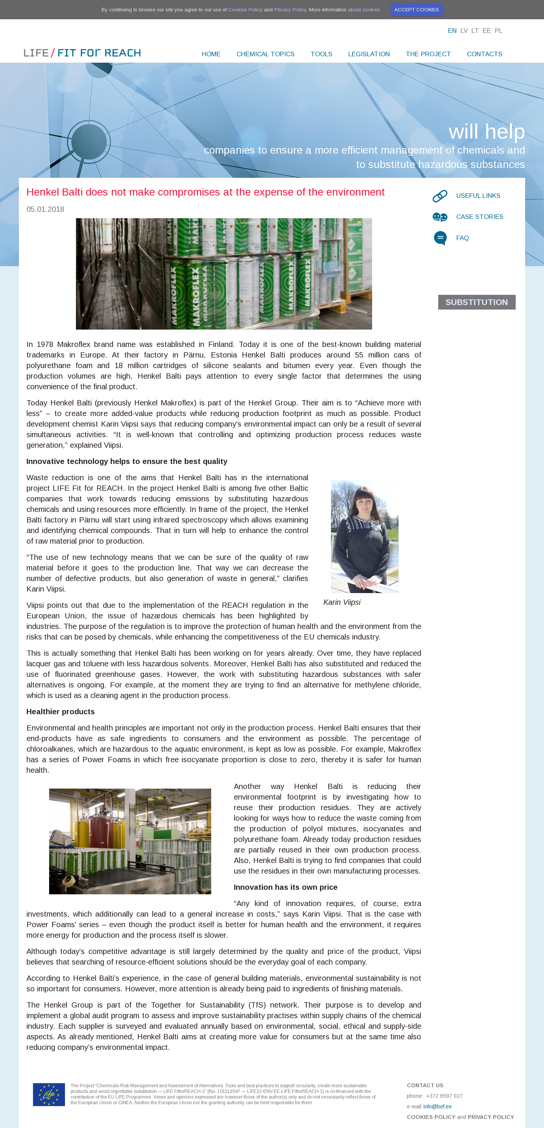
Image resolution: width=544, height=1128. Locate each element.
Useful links (478, 195)
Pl (498, 30)
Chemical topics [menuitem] (265, 54)
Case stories (480, 216)
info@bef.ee (437, 1106)
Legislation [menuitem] (369, 54)
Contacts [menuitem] (484, 54)
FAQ (462, 238)
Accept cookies (416, 9)
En (452, 30)
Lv (464, 30)
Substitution (477, 302)
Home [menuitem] (211, 54)
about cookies (364, 9)
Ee (487, 30)
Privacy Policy (290, 9)
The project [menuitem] (428, 54)
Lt (475, 30)
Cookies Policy (245, 9)
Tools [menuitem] (321, 54)
